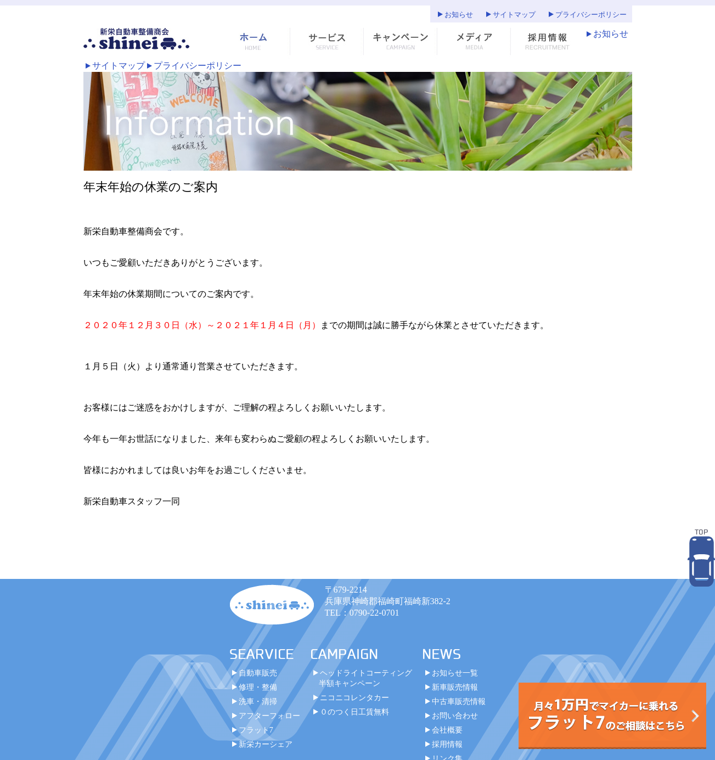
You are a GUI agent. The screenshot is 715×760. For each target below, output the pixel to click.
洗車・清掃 (258, 701)
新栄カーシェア (265, 744)
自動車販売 (258, 672)
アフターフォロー (269, 715)
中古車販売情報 (459, 701)
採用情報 (447, 744)
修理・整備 (258, 687)
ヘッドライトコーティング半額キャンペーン (365, 678)
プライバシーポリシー (591, 15)
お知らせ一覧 (455, 672)
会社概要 (447, 729)
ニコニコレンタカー (354, 697)
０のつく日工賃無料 (354, 711)
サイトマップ (514, 15)
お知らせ (458, 15)
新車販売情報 (455, 687)
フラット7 (256, 729)
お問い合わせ (455, 715)
